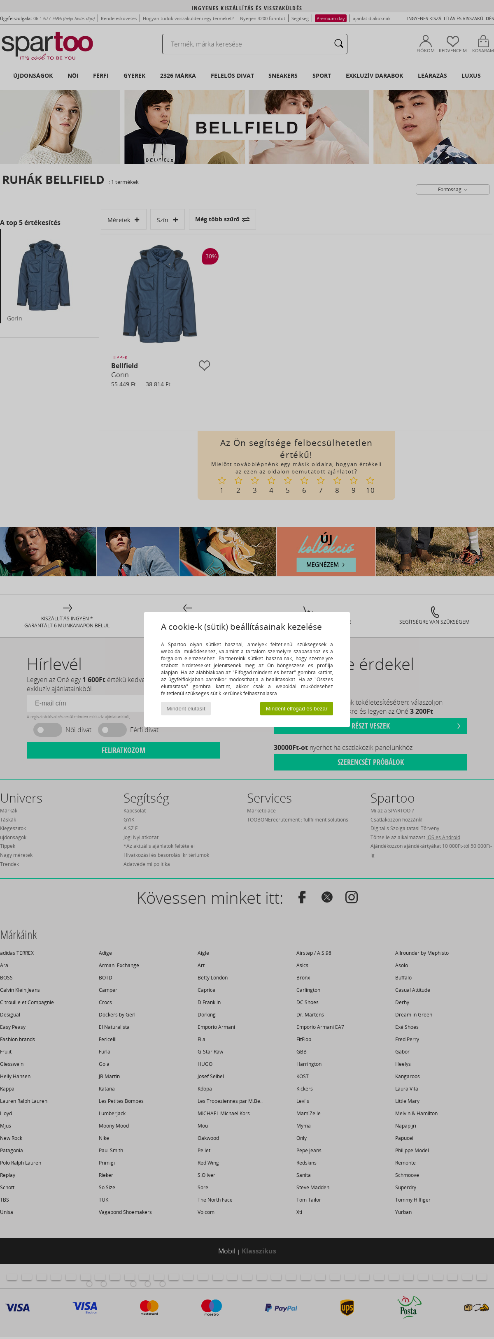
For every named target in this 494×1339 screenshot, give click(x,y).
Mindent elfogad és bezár (297, 708)
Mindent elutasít (186, 708)
